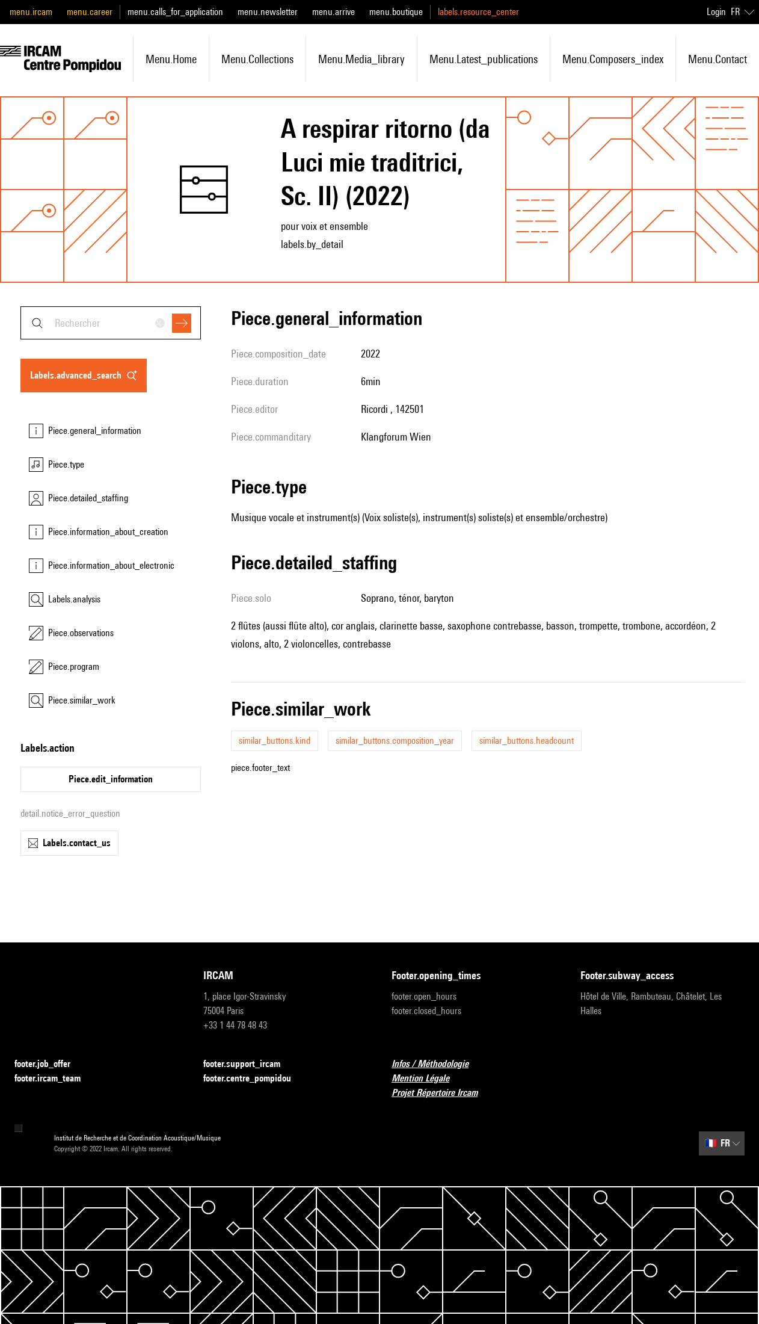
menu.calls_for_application (175, 11)
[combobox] (110, 322)
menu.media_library (361, 59)
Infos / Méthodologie (437, 1064)
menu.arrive (333, 11)
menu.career (89, 11)
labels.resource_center (478, 11)
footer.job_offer (49, 1064)
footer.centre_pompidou (254, 1078)
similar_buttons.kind (274, 740)
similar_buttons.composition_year (395, 740)
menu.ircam (31, 11)
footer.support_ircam (249, 1064)
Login (716, 11)
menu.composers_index (612, 59)
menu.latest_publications (483, 59)
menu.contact (717, 59)
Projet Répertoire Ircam (442, 1093)
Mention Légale (428, 1078)
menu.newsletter (268, 11)
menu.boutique (396, 11)
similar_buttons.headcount (526, 740)
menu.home (171, 59)
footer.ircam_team (54, 1078)
